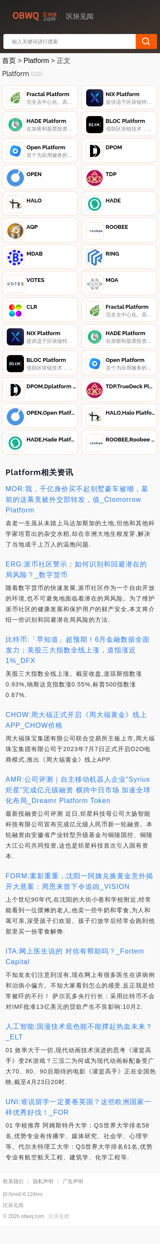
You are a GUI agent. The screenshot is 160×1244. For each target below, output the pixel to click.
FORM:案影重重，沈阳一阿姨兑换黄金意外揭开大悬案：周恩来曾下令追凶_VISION (79, 896)
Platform (36, 60)
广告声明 (73, 1196)
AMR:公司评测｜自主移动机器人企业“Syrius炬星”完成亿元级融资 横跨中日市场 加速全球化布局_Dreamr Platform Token (78, 805)
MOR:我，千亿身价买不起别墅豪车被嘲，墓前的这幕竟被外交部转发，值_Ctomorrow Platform (77, 515)
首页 (9, 60)
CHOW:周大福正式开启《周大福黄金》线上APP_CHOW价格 (76, 735)
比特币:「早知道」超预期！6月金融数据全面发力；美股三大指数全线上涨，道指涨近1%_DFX (78, 665)
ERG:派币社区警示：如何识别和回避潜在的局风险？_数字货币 (76, 585)
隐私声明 (43, 1196)
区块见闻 (59, 1232)
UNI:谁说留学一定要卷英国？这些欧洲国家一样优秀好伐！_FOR (78, 1122)
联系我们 (13, 1196)
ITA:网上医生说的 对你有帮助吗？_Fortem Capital (75, 972)
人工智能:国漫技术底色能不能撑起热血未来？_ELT (79, 1047)
